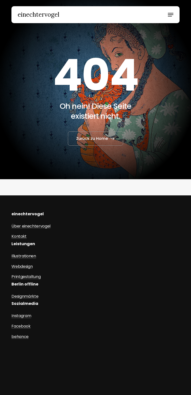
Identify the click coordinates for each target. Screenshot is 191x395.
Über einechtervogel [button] (30, 226)
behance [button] (20, 337)
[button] (170, 14)
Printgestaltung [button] (26, 277)
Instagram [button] (21, 316)
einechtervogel (38, 15)
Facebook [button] (20, 326)
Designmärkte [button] (24, 296)
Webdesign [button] (22, 266)
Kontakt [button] (19, 236)
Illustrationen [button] (23, 256)
